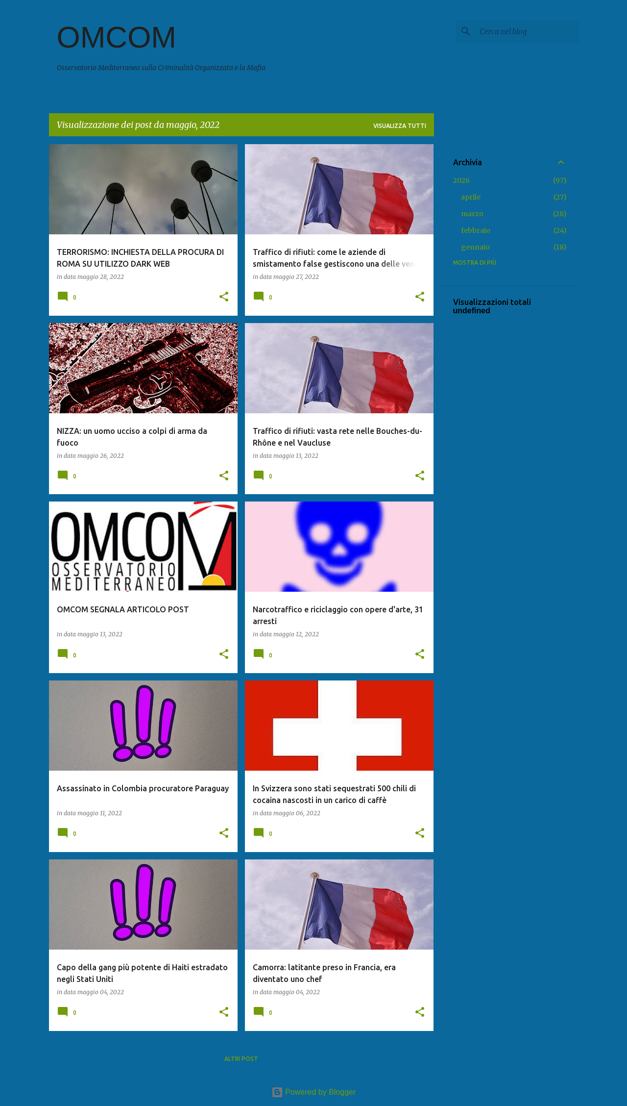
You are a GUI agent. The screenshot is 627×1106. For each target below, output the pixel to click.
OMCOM (117, 37)
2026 (461, 180)
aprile (471, 197)
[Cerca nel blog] (527, 31)
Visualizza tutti (399, 126)
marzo (472, 213)
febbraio (475, 230)
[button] (224, 297)
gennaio (475, 247)
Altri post (241, 1059)
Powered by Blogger (313, 1092)
